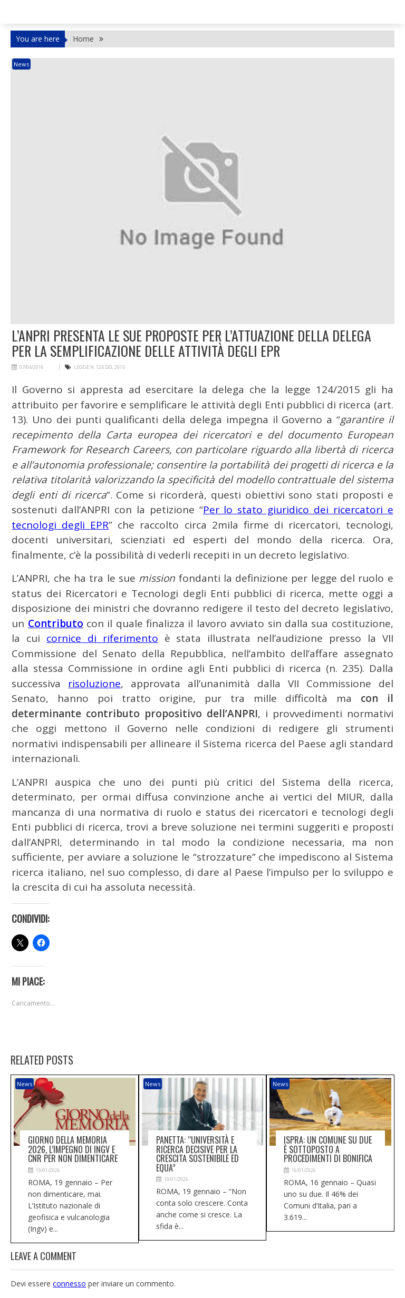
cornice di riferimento (102, 638)
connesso (69, 1284)
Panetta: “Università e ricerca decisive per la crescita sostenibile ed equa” (197, 1154)
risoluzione (94, 683)
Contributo (55, 623)
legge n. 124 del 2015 (99, 367)
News (21, 64)
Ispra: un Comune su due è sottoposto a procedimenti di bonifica (328, 1149)
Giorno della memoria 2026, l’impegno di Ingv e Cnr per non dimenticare (73, 1149)
